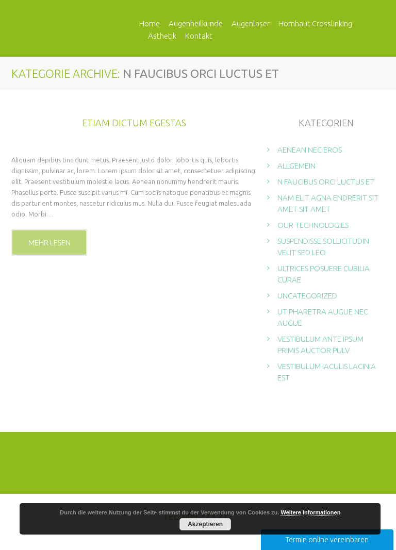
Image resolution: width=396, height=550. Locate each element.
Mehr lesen (49, 243)
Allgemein (296, 166)
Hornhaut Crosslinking (315, 23)
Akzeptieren (205, 524)
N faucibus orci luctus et (325, 182)
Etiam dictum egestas (134, 123)
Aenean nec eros (309, 150)
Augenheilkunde (196, 23)
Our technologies (313, 225)
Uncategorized (307, 296)
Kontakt (198, 35)
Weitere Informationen (310, 512)
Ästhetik (162, 35)
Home (149, 23)
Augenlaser (251, 23)
